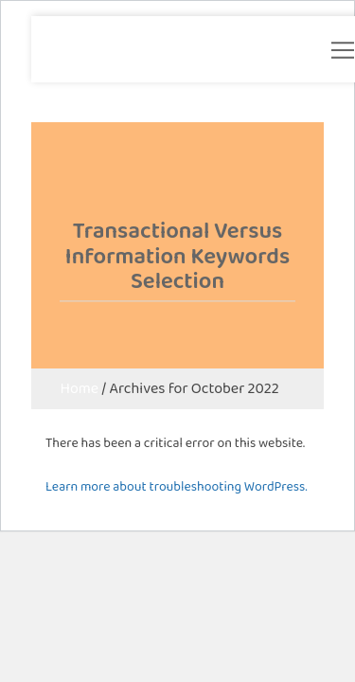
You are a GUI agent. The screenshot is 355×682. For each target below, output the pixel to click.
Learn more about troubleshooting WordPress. (176, 485)
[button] (342, 50)
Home (79, 388)
